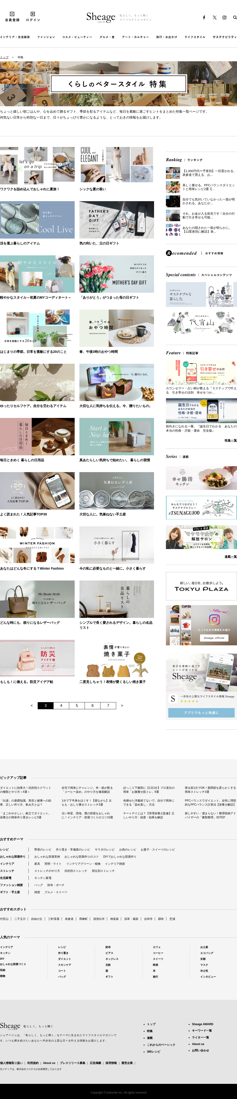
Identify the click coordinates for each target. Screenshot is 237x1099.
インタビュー (208, 976)
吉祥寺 (148, 919)
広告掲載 (95, 1063)
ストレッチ (7, 871)
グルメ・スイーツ (56, 892)
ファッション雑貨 (11, 885)
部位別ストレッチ (103, 871)
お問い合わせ (200, 1050)
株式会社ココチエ (26, 1069)
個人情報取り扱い (11, 1063)
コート (62, 970)
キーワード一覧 (202, 1030)
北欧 (108, 964)
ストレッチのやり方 (47, 871)
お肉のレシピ (127, 849)
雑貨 (37, 892)
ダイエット (64, 958)
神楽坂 (114, 919)
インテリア (7, 863)
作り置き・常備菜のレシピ (73, 849)
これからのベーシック (161, 1044)
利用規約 (33, 1063)
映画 (155, 964)
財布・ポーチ (55, 885)
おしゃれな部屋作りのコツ (81, 856)
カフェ (157, 947)
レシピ (4, 849)
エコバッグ (206, 953)
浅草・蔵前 (131, 919)
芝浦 (172, 919)
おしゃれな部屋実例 (47, 856)
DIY (2, 958)
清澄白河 (99, 919)
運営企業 (127, 1063)
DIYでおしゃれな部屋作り (120, 856)
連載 (150, 1038)
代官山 (4, 919)
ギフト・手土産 (10, 892)
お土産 (204, 947)
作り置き (63, 953)
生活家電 (5, 878)
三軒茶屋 (53, 919)
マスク (204, 964)
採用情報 (111, 1063)
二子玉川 (20, 919)
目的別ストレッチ (75, 871)
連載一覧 (231, 556)
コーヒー (158, 953)
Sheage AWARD (202, 1024)
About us (49, 1063)
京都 (202, 958)
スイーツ (158, 958)
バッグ (38, 885)
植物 (2, 976)
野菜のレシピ (42, 849)
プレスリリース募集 (72, 1063)
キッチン (5, 953)
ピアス (109, 953)
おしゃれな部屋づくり (13, 964)
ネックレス (111, 958)
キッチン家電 (42, 878)
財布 (108, 947)
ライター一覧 (200, 1037)
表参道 (69, 919)
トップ (4, 57)
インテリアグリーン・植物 (83, 863)
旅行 (155, 976)
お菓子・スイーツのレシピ (158, 849)
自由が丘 (36, 919)
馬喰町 (83, 919)
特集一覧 (231, 440)
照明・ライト (53, 863)
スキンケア (64, 964)
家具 (37, 863)
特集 (150, 1031)
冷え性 (204, 970)
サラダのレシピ (105, 849)
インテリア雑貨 (115, 863)
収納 (2, 970)
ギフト (109, 976)
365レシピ (153, 1051)
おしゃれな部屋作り (13, 856)
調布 (161, 919)
